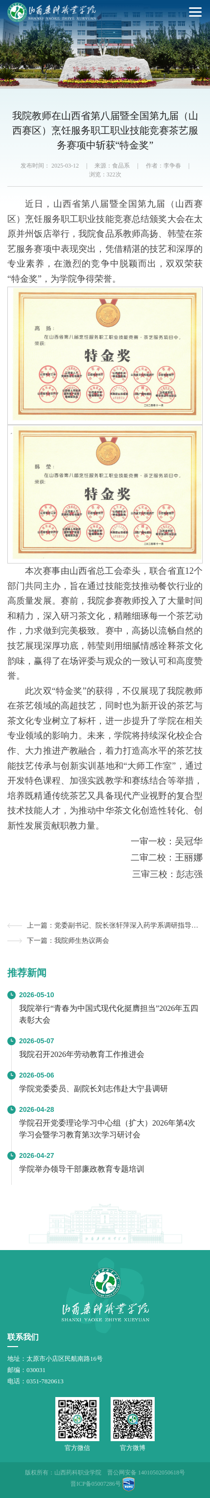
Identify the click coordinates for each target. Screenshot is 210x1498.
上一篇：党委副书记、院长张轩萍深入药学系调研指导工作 (115, 925)
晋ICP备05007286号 (95, 1483)
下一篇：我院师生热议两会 (68, 940)
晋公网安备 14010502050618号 (146, 1472)
